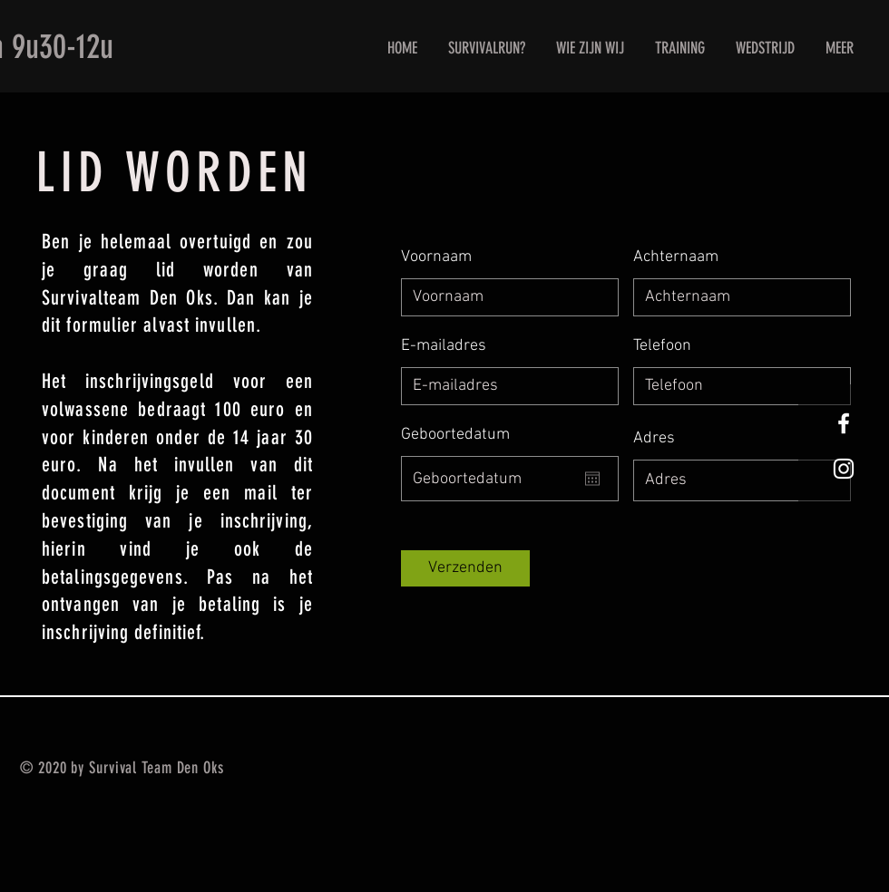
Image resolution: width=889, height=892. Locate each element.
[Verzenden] (465, 568)
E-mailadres (443, 346)
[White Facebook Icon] (843, 423)
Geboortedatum (455, 435)
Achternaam (675, 257)
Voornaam (436, 257)
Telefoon (662, 346)
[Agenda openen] (592, 478)
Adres (654, 439)
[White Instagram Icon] (843, 468)
